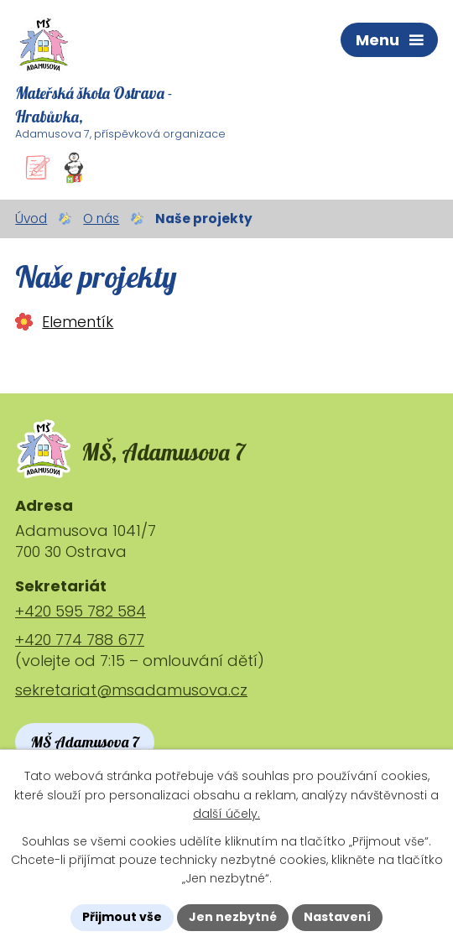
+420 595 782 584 (80, 611)
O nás (101, 218)
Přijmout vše (122, 916)
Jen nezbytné (233, 916)
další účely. (226, 813)
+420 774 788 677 (79, 639)
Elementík (77, 321)
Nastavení (337, 916)
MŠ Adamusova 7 (84, 742)
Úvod (31, 218)
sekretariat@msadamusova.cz (131, 689)
